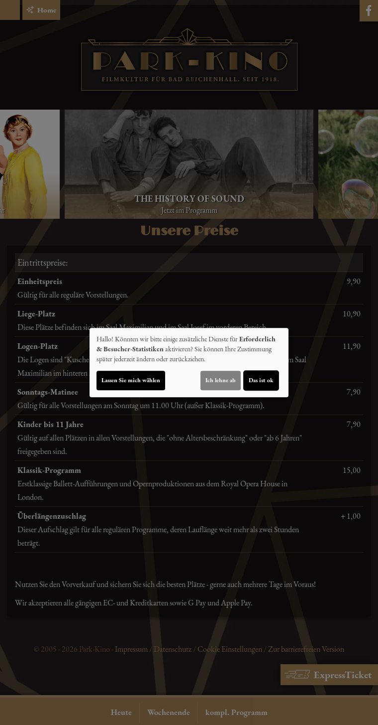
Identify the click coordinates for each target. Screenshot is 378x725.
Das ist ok (261, 380)
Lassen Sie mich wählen (130, 380)
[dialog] (189, 363)
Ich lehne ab (220, 380)
